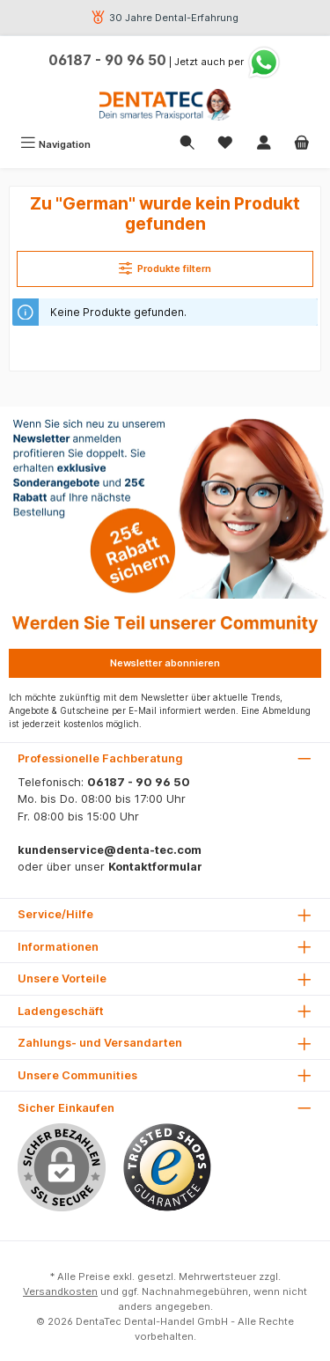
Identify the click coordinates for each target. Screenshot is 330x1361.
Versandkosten (60, 1291)
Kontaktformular (155, 866)
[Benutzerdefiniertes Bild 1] (167, 1167)
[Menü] (55, 144)
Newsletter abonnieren (165, 663)
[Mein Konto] (264, 144)
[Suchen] (187, 144)
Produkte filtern (165, 268)
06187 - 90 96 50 (107, 60)
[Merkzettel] (225, 144)
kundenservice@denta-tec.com (110, 850)
